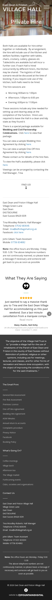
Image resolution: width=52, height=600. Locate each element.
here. (28, 144)
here (26, 132)
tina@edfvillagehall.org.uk (23, 229)
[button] (46, 6)
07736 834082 (18, 242)
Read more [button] (26, 319)
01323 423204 (19, 540)
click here (18, 232)
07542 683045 (22, 225)
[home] (22, 5)
